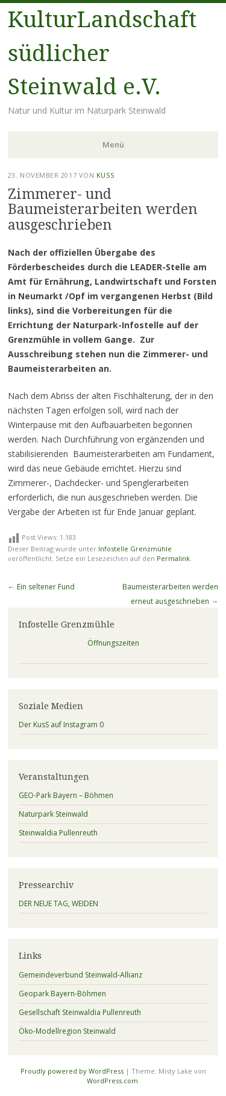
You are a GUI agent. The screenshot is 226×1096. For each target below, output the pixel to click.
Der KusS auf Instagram (58, 724)
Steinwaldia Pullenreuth (58, 833)
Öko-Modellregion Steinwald (67, 1031)
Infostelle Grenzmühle (135, 548)
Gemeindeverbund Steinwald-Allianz (80, 975)
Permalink (173, 558)
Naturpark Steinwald (53, 814)
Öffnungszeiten (113, 643)
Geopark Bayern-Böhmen (62, 993)
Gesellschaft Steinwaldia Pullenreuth (80, 1012)
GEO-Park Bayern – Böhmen (66, 795)
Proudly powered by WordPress (72, 1070)
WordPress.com (112, 1080)
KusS (105, 175)
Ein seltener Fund (41, 587)
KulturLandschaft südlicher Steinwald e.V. (102, 53)
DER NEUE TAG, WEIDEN (58, 903)
